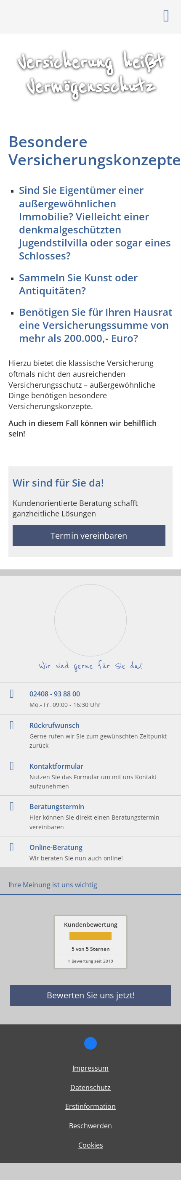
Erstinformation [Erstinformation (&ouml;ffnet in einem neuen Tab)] (90, 1106)
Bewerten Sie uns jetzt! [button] (91, 995)
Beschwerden (90, 1125)
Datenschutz (90, 1087)
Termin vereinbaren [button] (89, 535)
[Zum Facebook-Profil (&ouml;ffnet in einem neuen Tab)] (90, 1043)
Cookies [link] (90, 1145)
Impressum (90, 1068)
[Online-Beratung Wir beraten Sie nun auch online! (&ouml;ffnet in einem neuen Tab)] (90, 851)
